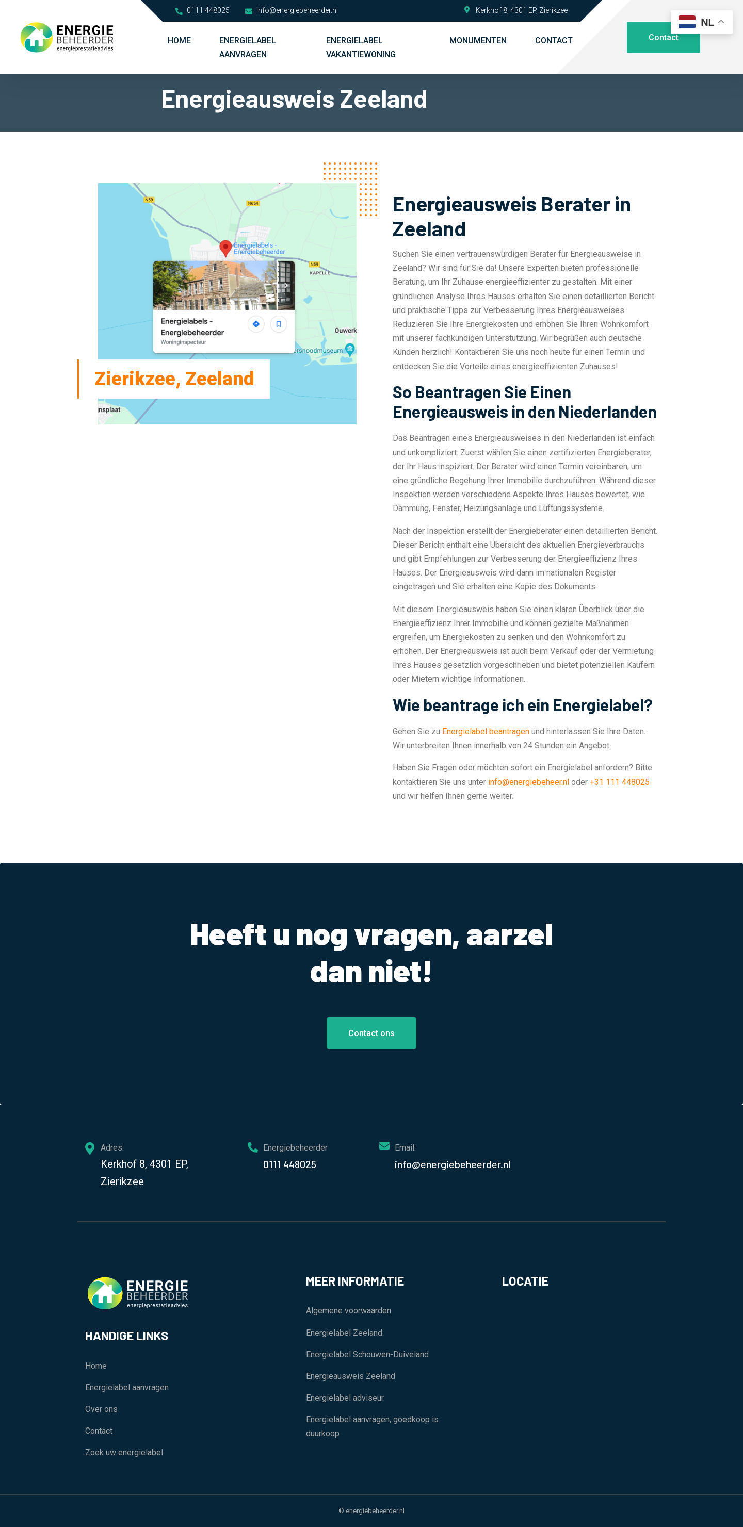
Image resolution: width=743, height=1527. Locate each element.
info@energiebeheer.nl (528, 782)
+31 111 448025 (620, 782)
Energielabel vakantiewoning (361, 47)
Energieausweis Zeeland (350, 1376)
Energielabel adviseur (345, 1398)
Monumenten (478, 40)
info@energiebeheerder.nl (291, 10)
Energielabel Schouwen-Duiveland (367, 1354)
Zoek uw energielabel (124, 1452)
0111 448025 (202, 10)
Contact (554, 40)
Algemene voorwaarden (348, 1311)
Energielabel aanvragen (247, 47)
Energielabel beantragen (485, 731)
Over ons (101, 1409)
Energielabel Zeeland (344, 1333)
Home (179, 40)
